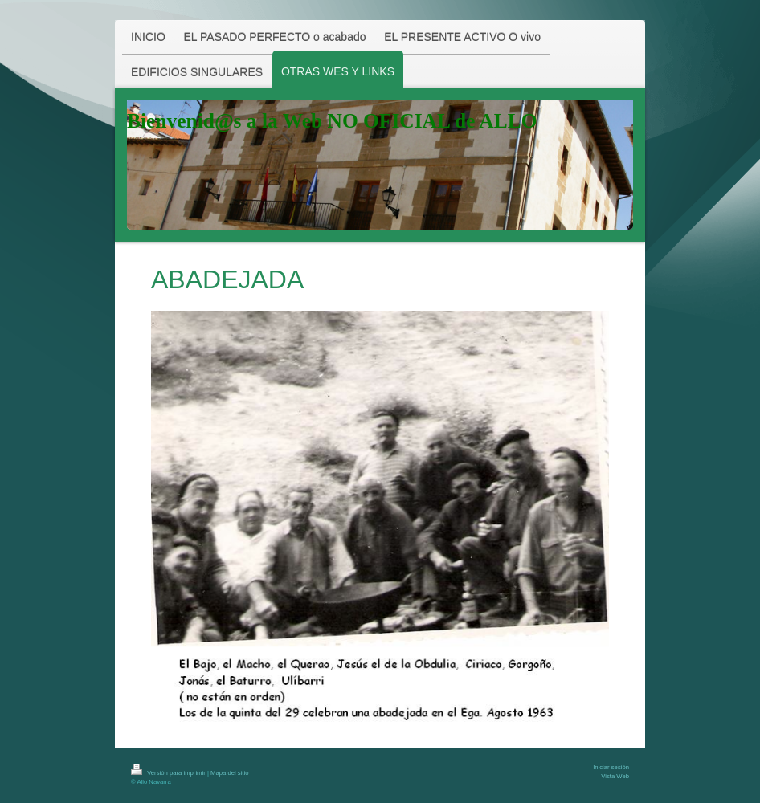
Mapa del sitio (229, 773)
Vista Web (615, 776)
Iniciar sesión (611, 767)
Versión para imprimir (169, 773)
